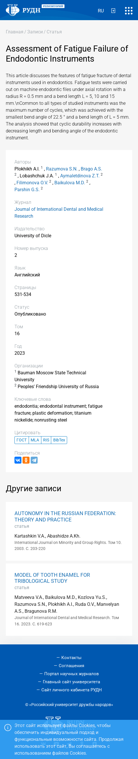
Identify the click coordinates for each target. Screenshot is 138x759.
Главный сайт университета (71, 681)
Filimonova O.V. (32, 182)
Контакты (71, 657)
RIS (46, 440)
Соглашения (71, 665)
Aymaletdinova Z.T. (80, 176)
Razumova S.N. (62, 169)
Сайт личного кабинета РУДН (71, 689)
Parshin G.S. (27, 189)
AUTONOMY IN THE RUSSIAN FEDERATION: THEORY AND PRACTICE (65, 516)
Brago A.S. (91, 169)
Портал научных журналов (71, 673)
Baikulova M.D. (69, 182)
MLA (35, 440)
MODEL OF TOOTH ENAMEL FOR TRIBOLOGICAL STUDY (52, 578)
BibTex (59, 440)
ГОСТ (21, 440)
